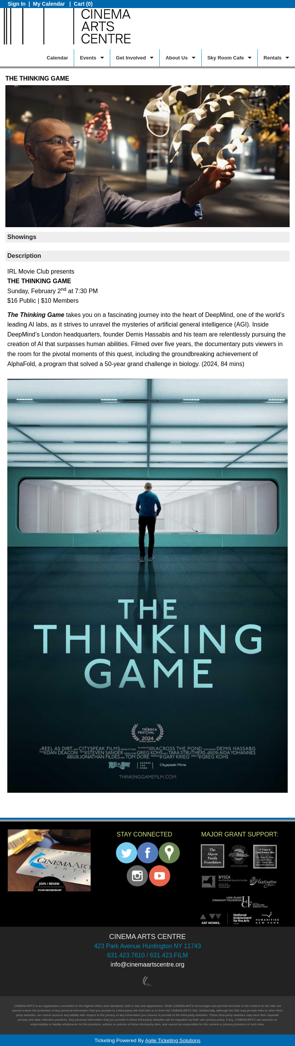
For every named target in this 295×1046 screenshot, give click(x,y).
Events (88, 58)
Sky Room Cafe (225, 58)
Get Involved (131, 58)
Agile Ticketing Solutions (172, 1040)
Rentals (273, 58)
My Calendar (49, 4)
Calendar (57, 58)
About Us (177, 58)
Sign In (17, 4)
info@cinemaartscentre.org (147, 964)
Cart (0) (83, 4)
